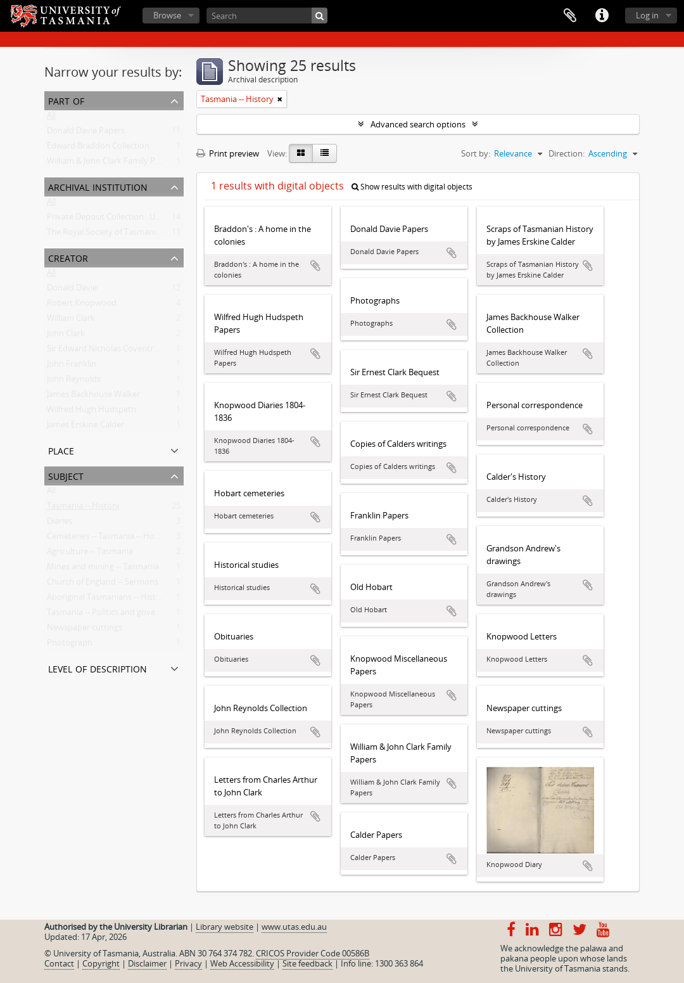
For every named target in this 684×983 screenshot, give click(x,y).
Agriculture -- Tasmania (90, 554)
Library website (224, 926)
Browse (167, 15)
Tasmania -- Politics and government (115, 614)
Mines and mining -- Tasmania (103, 569)
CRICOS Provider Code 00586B (312, 953)
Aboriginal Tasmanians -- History (107, 599)
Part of (66, 99)
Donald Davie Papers (86, 133)
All (51, 118)
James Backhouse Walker (93, 396)
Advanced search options (418, 124)
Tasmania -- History (83, 508)
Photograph (69, 645)
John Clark (66, 336)
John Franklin (71, 366)
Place (61, 449)
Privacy (188, 963)
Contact (59, 963)
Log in (647, 15)
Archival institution (98, 186)
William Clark (71, 320)
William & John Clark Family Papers (111, 163)
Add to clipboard (315, 265)
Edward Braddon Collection (98, 148)
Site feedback (307, 963)
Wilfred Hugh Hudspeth (91, 412)
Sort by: (475, 153)
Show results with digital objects (412, 186)
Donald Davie (72, 290)
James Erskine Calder (85, 427)
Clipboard (570, 16)
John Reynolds (74, 381)
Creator (68, 257)
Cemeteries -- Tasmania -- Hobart (108, 538)
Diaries (59, 523)
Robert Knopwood (82, 305)
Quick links (602, 16)
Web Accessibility (242, 963)
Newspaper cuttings (84, 630)
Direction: (566, 153)
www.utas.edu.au (294, 926)
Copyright (101, 963)
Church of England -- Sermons (102, 584)
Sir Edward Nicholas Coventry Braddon (120, 351)
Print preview (227, 153)
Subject (66, 475)
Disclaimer (147, 963)
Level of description (97, 667)
